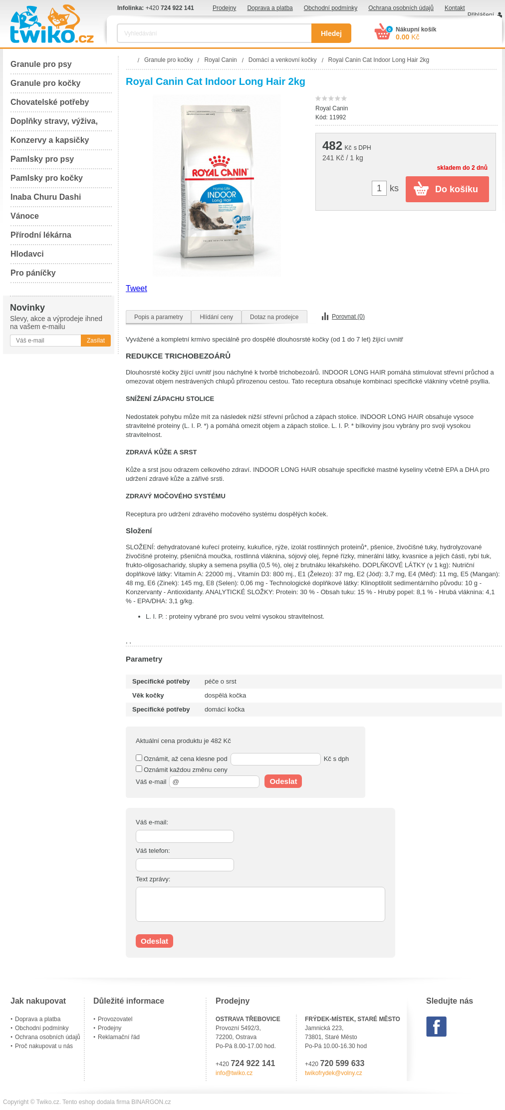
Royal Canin (331, 108)
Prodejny (224, 7)
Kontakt (455, 7)
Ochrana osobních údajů (401, 7)
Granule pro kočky (45, 83)
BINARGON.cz (151, 1102)
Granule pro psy (41, 64)
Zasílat (96, 340)
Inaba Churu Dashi (45, 197)
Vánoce (24, 216)
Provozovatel (115, 1019)
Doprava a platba (269, 7)
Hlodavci (27, 254)
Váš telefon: (153, 850)
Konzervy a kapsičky (49, 140)
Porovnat (348, 316)
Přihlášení (481, 14)
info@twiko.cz (234, 1073)
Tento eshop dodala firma (96, 1102)
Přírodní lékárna (40, 235)
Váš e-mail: (152, 822)
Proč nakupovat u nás (44, 1046)
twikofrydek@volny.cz (333, 1073)
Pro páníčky (33, 273)
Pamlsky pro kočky (46, 178)
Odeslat (283, 781)
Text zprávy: (153, 879)
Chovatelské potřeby (49, 102)
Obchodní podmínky (330, 7)
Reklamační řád (119, 1037)
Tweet (136, 288)
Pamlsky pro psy (42, 159)
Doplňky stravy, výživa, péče (54, 124)
